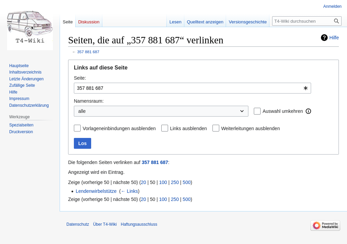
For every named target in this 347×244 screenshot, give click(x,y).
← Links (129, 191)
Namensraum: (89, 101)
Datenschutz (77, 224)
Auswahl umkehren (283, 111)
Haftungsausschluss (139, 224)
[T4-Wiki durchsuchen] (307, 21)
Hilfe (334, 37)
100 (163, 182)
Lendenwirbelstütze (96, 191)
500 (186, 182)
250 (175, 182)
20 (143, 182)
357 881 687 (88, 51)
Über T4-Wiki (105, 224)
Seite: (80, 78)
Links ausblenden (188, 128)
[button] (308, 111)
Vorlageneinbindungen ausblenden (119, 128)
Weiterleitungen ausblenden (250, 128)
